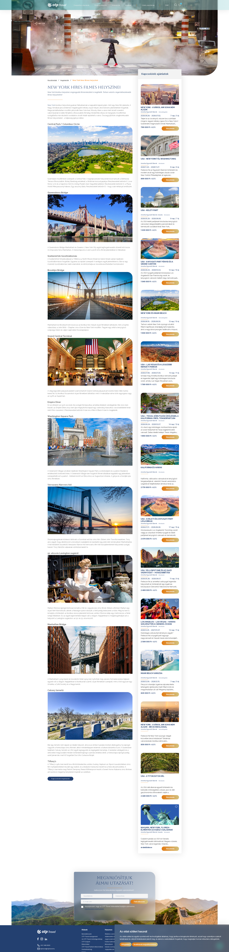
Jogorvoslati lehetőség (112, 939)
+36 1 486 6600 (43, 945)
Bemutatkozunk (87, 934)
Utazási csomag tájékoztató (114, 947)
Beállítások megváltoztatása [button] (145, 944)
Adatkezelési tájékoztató (94, 909)
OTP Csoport (86, 941)
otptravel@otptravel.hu (46, 949)
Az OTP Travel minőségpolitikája (92, 939)
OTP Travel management (90, 936)
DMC (167, 5)
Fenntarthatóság (87, 949)
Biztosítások (109, 944)
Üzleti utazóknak (148, 5)
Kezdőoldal (52, 80)
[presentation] (114, 916)
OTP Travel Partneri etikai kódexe (92, 947)
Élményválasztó (100, 5)
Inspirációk (116, 5)
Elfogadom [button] (125, 944)
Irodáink (128, 5)
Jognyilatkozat (109, 949)
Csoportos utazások (81, 5)
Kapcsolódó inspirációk (60, 779)
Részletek (170, 128)
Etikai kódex (85, 944)
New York (51, 105)
